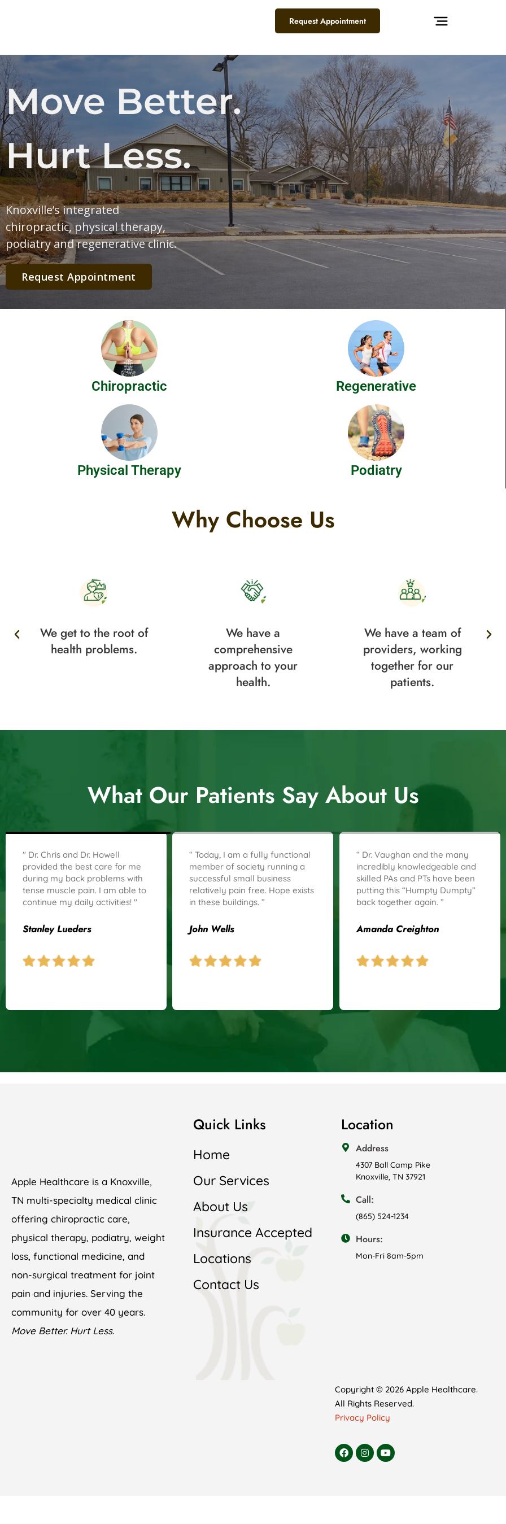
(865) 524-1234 (382, 1216)
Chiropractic (129, 386)
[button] (441, 36)
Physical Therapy (129, 470)
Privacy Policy (362, 1417)
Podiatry (376, 470)
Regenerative (376, 386)
